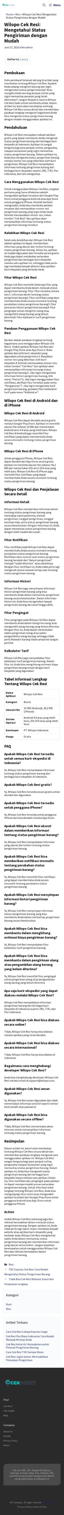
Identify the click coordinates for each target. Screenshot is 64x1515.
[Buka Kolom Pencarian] (44, 5)
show (24, 59)
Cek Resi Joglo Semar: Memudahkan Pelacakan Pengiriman (27, 1358)
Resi (17, 14)
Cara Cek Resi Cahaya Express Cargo (27, 1331)
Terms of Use (40, 1506)
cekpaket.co (48, 1502)
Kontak (7, 1436)
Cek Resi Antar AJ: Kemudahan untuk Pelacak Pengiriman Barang (27, 1346)
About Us (8, 1431)
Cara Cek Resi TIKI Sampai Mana (24, 1352)
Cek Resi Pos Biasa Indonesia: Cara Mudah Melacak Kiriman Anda (30, 1338)
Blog (5, 1415)
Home (9, 14)
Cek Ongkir (9, 1410)
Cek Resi (7, 1406)
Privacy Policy (10, 1440)
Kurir (9, 1304)
